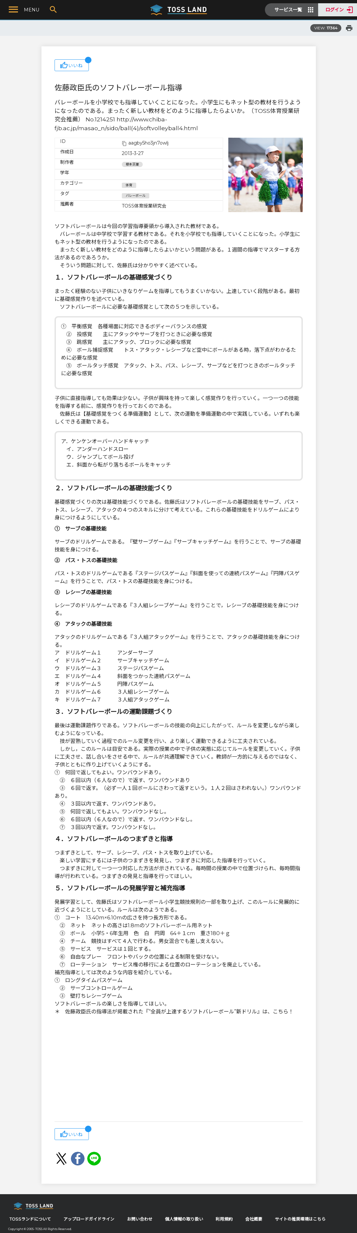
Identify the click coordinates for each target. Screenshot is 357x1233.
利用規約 (224, 1219)
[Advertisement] (179, 1069)
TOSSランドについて (30, 1219)
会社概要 (253, 1219)
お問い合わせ (140, 1219)
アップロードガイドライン (88, 1219)
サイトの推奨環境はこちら (300, 1219)
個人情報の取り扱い (184, 1219)
